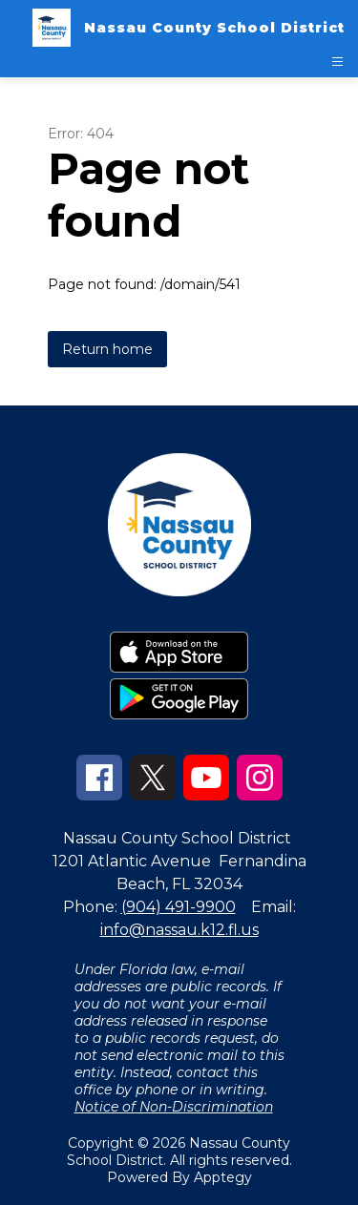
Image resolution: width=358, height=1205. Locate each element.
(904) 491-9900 (178, 907)
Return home (107, 349)
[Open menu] (337, 62)
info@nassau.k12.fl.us (179, 930)
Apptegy (223, 1177)
